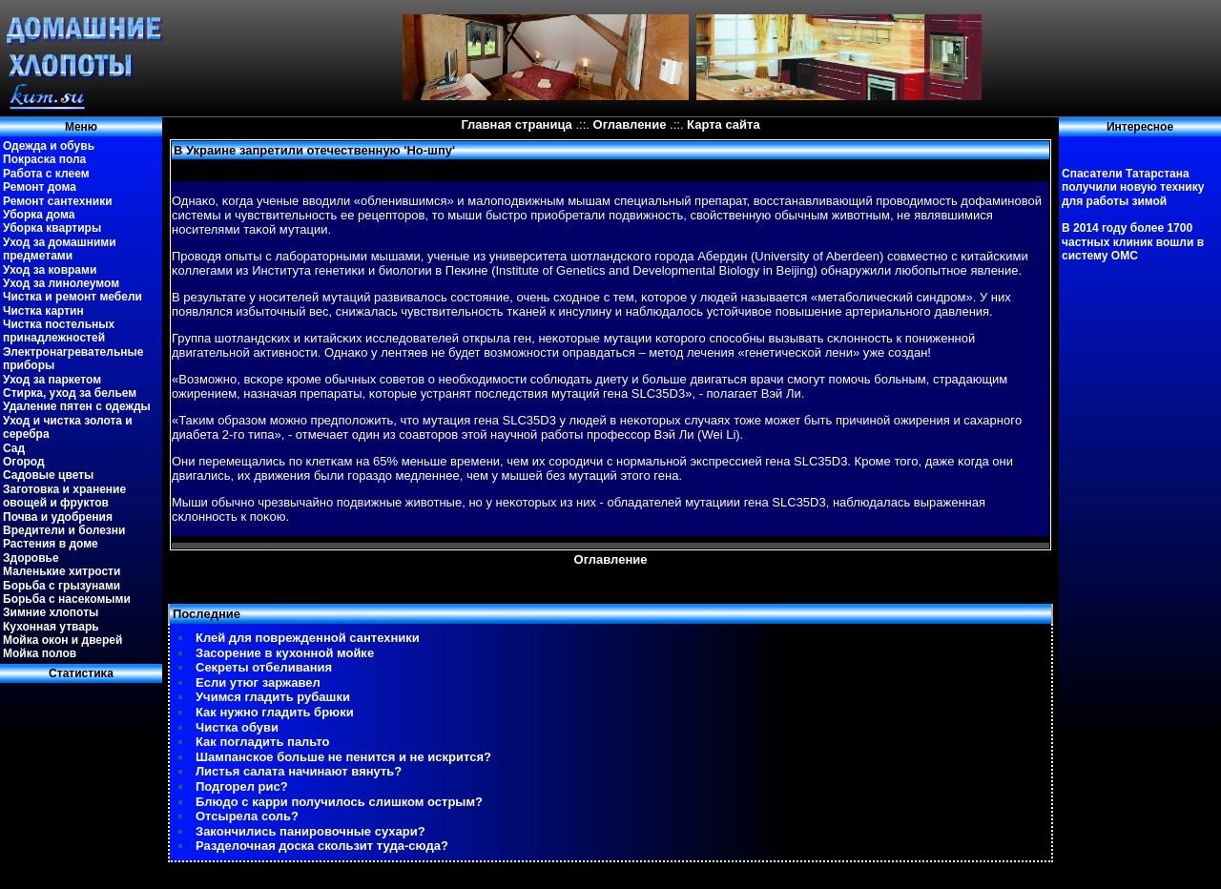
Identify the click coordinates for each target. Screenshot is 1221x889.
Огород (24, 461)
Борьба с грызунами (61, 585)
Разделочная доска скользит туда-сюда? (322, 845)
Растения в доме (50, 543)
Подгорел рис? (242, 786)
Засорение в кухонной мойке (285, 653)
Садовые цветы (48, 475)
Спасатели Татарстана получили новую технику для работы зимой (1133, 187)
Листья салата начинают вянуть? (299, 771)
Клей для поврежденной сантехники (308, 638)
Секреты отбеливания (264, 667)
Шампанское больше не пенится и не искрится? (343, 757)
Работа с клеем (46, 173)
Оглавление (630, 124)
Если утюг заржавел (258, 682)
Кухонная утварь (51, 626)
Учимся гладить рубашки (273, 697)
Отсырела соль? (247, 816)
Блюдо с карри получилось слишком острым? (339, 802)
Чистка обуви (237, 727)
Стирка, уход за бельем (69, 393)
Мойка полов (39, 653)
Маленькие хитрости (61, 571)
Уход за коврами (49, 270)
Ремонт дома (39, 187)
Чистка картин (43, 311)
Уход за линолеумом (61, 283)
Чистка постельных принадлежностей (58, 331)
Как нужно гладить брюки (275, 712)
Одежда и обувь (48, 146)
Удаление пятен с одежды (77, 406)
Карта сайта (723, 124)
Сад (14, 448)
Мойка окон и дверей (62, 640)
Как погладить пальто (262, 741)
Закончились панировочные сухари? (310, 831)
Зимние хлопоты (50, 612)
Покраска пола (44, 159)
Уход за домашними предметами (59, 249)
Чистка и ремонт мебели (72, 296)
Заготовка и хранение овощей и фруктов (64, 496)
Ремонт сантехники (58, 201)
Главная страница (516, 124)
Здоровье (31, 558)
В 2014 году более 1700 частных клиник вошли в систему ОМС (1133, 241)
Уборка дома (38, 214)
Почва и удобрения (58, 517)
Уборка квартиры (52, 228)
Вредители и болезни (64, 530)
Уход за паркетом (52, 379)
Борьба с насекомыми (67, 599)
